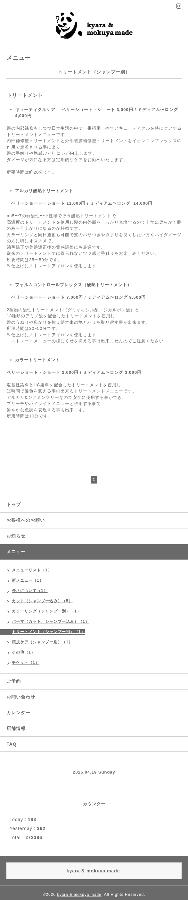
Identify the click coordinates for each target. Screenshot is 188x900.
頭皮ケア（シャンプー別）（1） (42, 642)
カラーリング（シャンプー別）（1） (46, 611)
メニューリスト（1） (32, 570)
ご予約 (13, 681)
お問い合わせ (20, 696)
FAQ (11, 744)
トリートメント (25, 95)
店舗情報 (16, 728)
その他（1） (23, 652)
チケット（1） (25, 662)
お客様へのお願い (25, 520)
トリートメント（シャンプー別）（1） (48, 632)
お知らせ (16, 535)
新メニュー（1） (28, 580)
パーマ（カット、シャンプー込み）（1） (50, 621)
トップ (13, 504)
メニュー (16, 551)
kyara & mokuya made (79, 894)
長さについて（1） (30, 590)
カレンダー (18, 712)
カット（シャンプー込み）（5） (42, 601)
